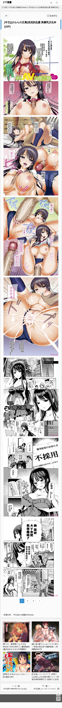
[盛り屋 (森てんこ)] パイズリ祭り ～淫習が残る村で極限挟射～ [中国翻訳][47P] (45, 646)
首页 (4, 7)
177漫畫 (7, 2)
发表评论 (52, 16)
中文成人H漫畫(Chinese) (18, 7)
